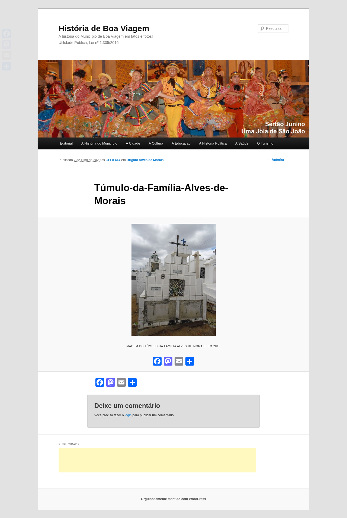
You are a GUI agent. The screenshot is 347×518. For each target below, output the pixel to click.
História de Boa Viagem (104, 28)
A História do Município (99, 143)
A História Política (213, 143)
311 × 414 (113, 160)
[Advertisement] (157, 460)
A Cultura (156, 143)
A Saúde (242, 143)
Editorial (66, 143)
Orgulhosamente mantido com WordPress (173, 499)
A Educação (181, 143)
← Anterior (276, 160)
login (128, 415)
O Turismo (265, 143)
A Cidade (133, 143)
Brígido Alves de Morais (145, 160)
